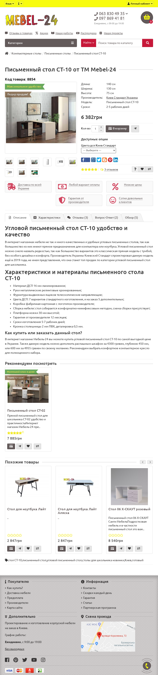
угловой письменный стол (64, 560)
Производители (16, 602)
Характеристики (47, 217)
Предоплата (14, 597)
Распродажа (86, 33)
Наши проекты (111, 33)
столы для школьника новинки (103, 560)
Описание (18, 217)
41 (23, 432)
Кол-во (86, 128)
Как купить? (14, 588)
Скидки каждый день (96, 592)
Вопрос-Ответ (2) (106, 217)
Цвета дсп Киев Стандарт (98, 145)
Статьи (86, 602)
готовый (137, 560)
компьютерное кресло (134, 348)
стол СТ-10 (15, 560)
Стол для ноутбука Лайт (26, 509)
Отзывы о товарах (19, 33)
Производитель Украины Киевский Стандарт (80, 255)
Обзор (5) (131, 217)
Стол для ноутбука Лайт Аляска (77, 511)
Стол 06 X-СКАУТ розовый (129, 509)
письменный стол (34, 560)
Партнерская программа (98, 607)
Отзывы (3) (77, 217)
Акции (42, 33)
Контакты (88, 588)
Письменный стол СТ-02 (26, 410)
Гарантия (88, 597)
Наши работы (62, 33)
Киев (128, 560)
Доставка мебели (17, 592)
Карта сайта (13, 607)
